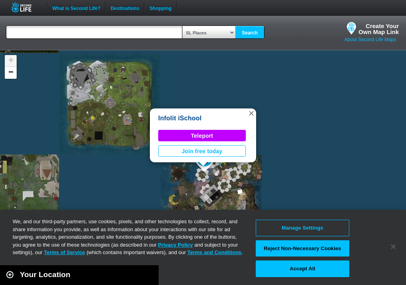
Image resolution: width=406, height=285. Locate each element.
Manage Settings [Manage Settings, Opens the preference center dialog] (302, 228)
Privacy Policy (175, 245)
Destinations (125, 8)
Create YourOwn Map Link (378, 29)
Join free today (202, 151)
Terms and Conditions (214, 252)
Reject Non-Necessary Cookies (302, 248)
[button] (251, 113)
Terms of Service (64, 252)
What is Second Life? (76, 8)
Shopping (160, 8)
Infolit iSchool (179, 118)
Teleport (202, 136)
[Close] (393, 246)
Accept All (302, 269)
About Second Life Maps (370, 39)
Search (250, 33)
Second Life (26, 7)
